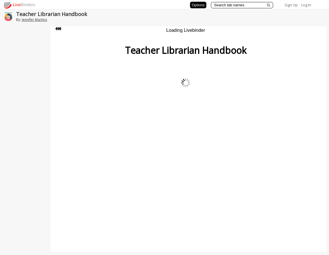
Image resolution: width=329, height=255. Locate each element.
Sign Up (291, 4)
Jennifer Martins (34, 19)
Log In (306, 4)
